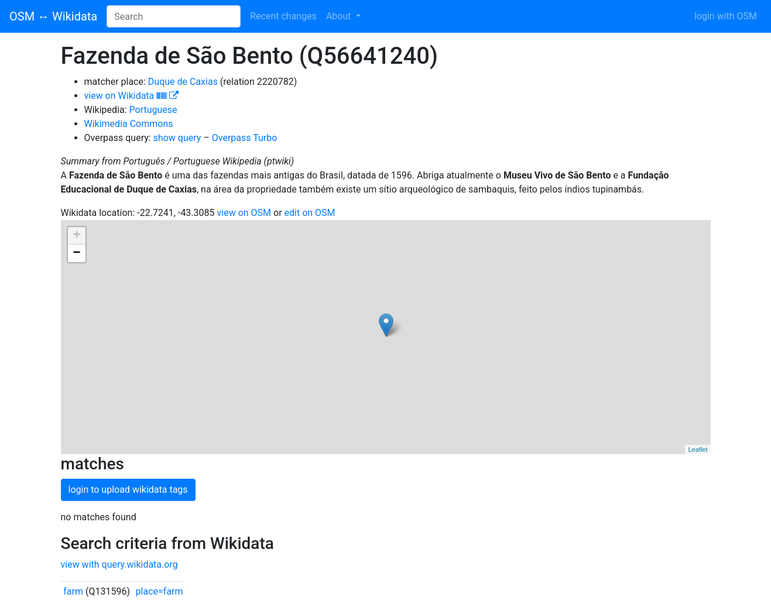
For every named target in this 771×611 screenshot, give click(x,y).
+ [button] (76, 236)
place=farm (159, 591)
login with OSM (725, 16)
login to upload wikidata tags (128, 489)
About (340, 16)
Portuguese (153, 109)
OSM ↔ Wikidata (53, 16)
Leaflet (697, 449)
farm (73, 591)
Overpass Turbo (244, 137)
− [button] (76, 253)
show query (177, 137)
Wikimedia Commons (128, 123)
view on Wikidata (131, 95)
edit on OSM (310, 212)
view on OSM (244, 212)
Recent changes (283, 16)
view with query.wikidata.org (119, 564)
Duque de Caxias (183, 81)
